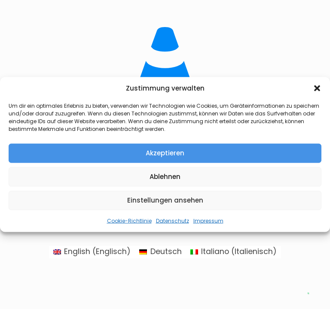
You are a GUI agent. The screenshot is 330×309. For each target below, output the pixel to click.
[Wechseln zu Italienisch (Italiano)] (233, 252)
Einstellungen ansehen (165, 200)
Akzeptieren (165, 153)
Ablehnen (165, 176)
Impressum (208, 220)
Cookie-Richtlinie (129, 220)
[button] (317, 88)
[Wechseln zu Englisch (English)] (92, 252)
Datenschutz (172, 220)
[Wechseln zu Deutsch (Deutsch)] (160, 252)
